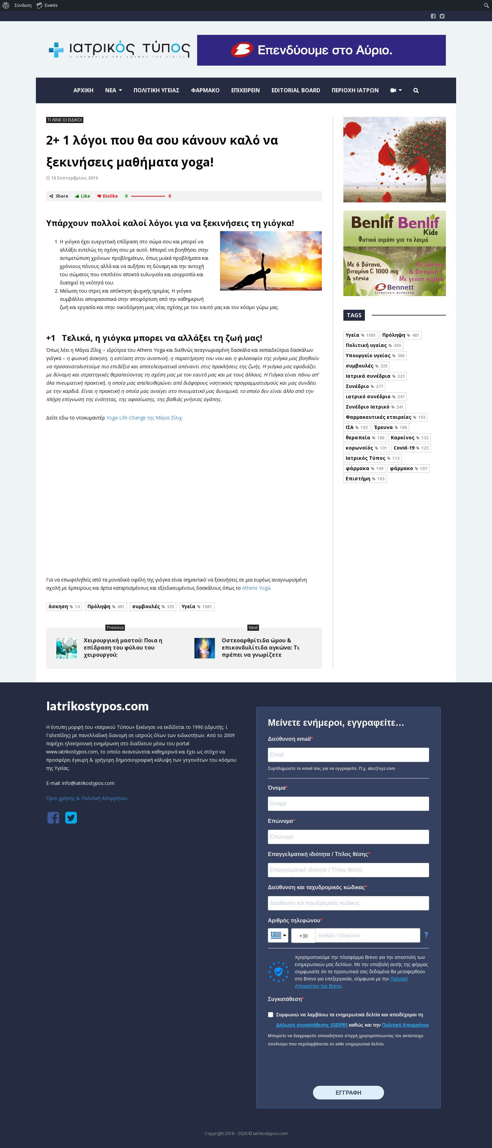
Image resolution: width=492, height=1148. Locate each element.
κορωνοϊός (366, 447)
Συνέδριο (364, 386)
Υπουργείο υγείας (375, 355)
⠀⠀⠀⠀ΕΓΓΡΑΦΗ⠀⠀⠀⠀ (348, 1093)
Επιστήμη (365, 478)
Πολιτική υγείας (373, 345)
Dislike (107, 196)
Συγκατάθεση (285, 999)
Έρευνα (390, 427)
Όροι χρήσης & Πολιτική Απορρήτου (86, 798)
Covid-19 (411, 447)
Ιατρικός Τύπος (372, 458)
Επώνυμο (280, 821)
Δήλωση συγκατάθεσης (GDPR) (312, 1025)
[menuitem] (6, 5)
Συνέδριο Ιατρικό (375, 406)
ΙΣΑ (357, 427)
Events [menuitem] (47, 5)
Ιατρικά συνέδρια (375, 376)
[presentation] (320, 1067)
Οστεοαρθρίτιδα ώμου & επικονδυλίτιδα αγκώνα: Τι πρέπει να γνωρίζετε (261, 647)
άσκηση (64, 606)
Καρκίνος (409, 437)
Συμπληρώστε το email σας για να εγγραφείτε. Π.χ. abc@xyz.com (331, 768)
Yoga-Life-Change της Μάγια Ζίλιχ (144, 417)
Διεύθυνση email (289, 739)
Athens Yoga (256, 588)
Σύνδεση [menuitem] (22, 5)
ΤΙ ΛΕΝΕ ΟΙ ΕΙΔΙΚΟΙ (64, 120)
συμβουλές (153, 606)
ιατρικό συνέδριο (375, 396)
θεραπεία (365, 437)
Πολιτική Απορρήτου (405, 1025)
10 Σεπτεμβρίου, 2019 (74, 178)
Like (83, 196)
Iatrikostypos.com (97, 705)
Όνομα (277, 788)
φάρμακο (408, 468)
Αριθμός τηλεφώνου (294, 920)
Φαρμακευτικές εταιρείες (385, 417)
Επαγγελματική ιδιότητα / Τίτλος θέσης (318, 854)
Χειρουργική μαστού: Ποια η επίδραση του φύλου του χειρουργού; (123, 647)
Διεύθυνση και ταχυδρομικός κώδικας (316, 887)
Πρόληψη (105, 606)
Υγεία (197, 606)
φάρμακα (364, 468)
